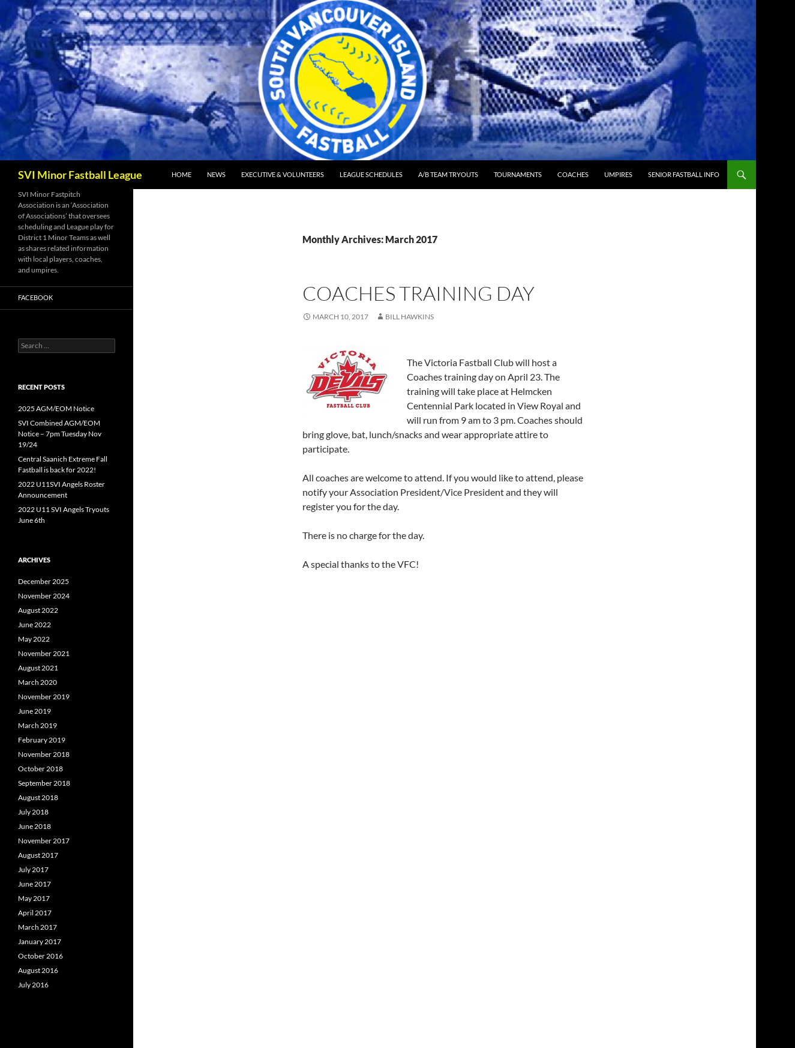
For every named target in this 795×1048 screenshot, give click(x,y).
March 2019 (37, 725)
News (216, 174)
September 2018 (44, 783)
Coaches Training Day (418, 293)
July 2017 (33, 869)
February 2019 (41, 739)
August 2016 (38, 970)
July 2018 (33, 811)
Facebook (35, 297)
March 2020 (37, 682)
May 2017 (34, 898)
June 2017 (34, 883)
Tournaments (518, 174)
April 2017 (35, 912)
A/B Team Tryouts (448, 174)
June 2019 (34, 710)
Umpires (618, 174)
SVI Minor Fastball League (80, 174)
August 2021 (38, 667)
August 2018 (38, 797)
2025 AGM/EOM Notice (56, 408)
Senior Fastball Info (683, 174)
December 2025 (43, 581)
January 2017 (39, 941)
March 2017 (37, 927)
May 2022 (34, 638)
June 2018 (34, 826)
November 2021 (44, 653)
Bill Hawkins (409, 316)
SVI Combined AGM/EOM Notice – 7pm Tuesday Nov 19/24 (59, 433)
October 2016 (40, 955)
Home (181, 174)
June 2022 (34, 624)
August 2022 (38, 610)
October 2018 (40, 768)
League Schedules (371, 174)
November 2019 (44, 696)
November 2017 (44, 840)
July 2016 (33, 984)
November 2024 (44, 595)
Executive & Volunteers (282, 174)
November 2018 (44, 754)
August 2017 (38, 855)
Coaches (573, 174)
